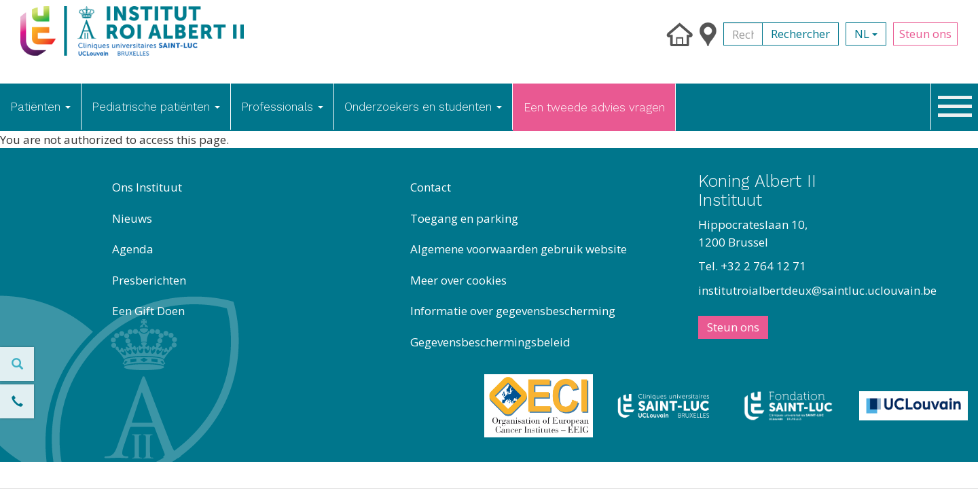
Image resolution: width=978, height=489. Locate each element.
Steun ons (925, 33)
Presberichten (149, 280)
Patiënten (40, 106)
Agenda (132, 249)
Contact (430, 187)
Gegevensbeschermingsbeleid (490, 342)
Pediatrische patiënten (156, 106)
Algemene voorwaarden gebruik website (518, 249)
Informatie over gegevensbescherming (512, 311)
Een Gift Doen (148, 311)
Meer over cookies (458, 280)
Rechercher (800, 33)
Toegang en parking (464, 218)
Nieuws (132, 218)
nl (865, 33)
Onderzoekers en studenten (423, 106)
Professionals (282, 106)
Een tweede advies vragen (594, 107)
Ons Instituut (147, 187)
